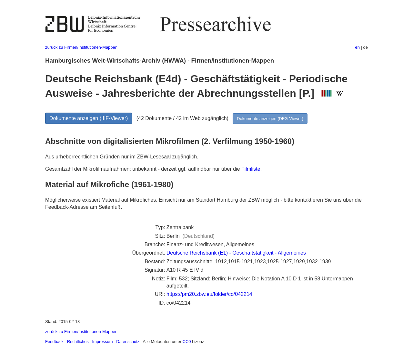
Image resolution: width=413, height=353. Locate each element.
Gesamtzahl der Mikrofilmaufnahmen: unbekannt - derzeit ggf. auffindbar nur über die (143, 169)
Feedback (54, 341)
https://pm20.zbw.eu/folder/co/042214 (209, 294)
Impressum (102, 341)
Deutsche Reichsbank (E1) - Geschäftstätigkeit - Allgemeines (236, 253)
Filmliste (250, 169)
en (357, 47)
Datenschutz (127, 341)
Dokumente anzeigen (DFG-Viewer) (270, 118)
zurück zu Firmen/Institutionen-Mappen (81, 47)
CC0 (187, 341)
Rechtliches (78, 341)
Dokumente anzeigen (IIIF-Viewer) (88, 118)
